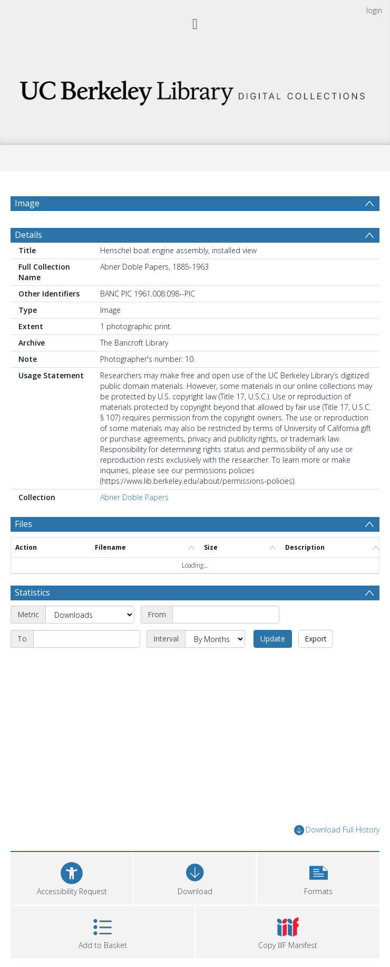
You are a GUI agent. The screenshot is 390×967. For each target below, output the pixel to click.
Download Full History (336, 830)
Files (23, 524)
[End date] (86, 639)
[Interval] (215, 639)
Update (272, 639)
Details (28, 235)
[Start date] (225, 615)
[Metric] (89, 615)
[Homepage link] (195, 90)
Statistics (32, 592)
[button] (318, 877)
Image (27, 203)
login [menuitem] (374, 10)
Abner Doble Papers (134, 497)
